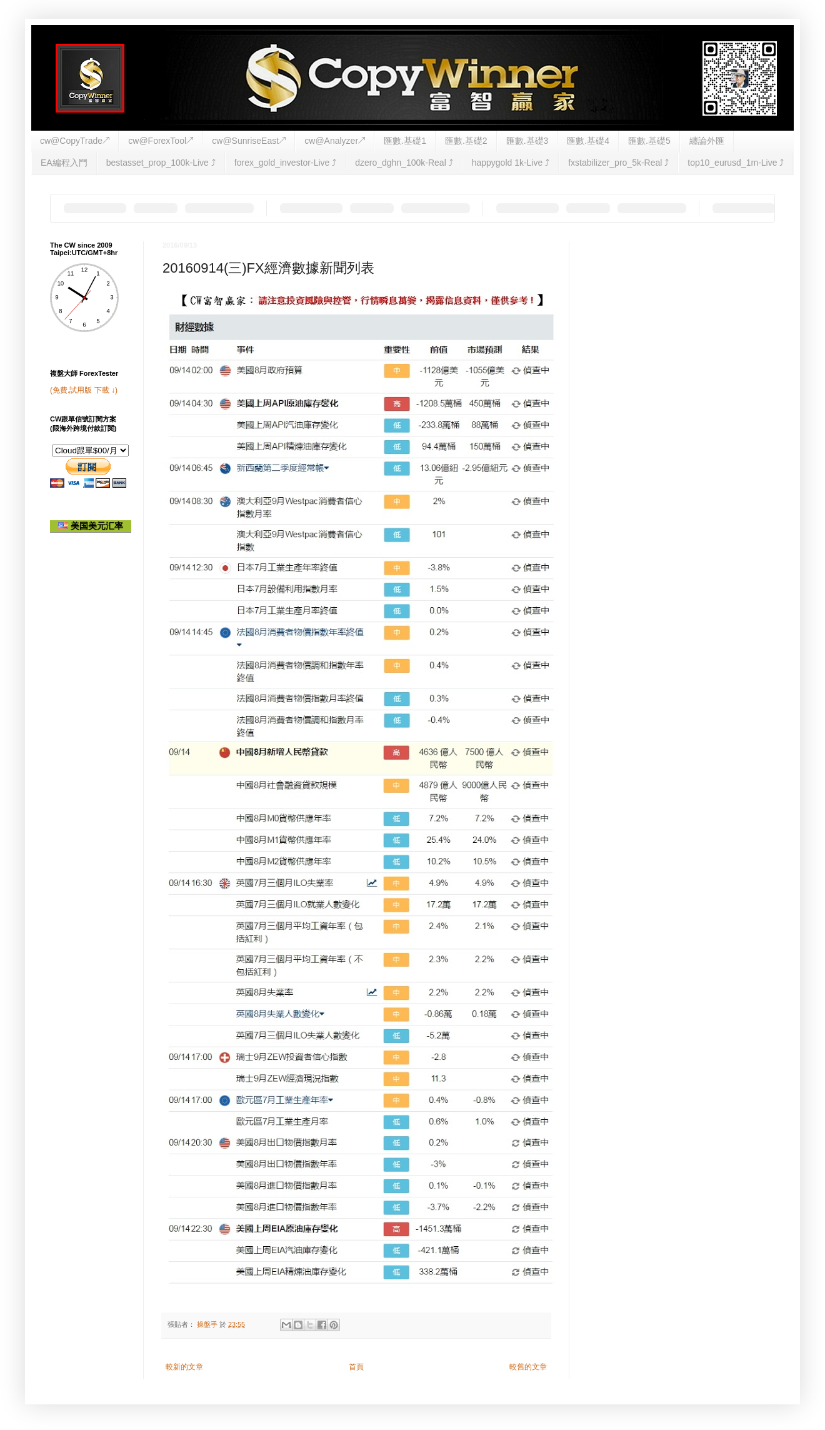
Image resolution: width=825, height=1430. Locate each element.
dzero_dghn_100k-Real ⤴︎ (403, 163)
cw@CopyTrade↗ (74, 141)
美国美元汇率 (90, 526)
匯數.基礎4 (588, 141)
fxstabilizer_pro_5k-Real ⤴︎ (618, 163)
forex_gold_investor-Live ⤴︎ (285, 163)
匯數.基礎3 (527, 141)
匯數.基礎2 (466, 141)
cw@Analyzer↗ (334, 141)
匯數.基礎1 (405, 141)
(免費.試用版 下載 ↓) (84, 390)
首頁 (356, 1366)
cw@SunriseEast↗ (249, 141)
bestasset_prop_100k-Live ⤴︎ (161, 163)
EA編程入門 (64, 163)
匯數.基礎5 (649, 141)
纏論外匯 (706, 141)
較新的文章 (184, 1366)
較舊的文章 (528, 1366)
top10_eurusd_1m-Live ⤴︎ (736, 163)
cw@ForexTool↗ (160, 141)
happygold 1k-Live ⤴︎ (511, 163)
